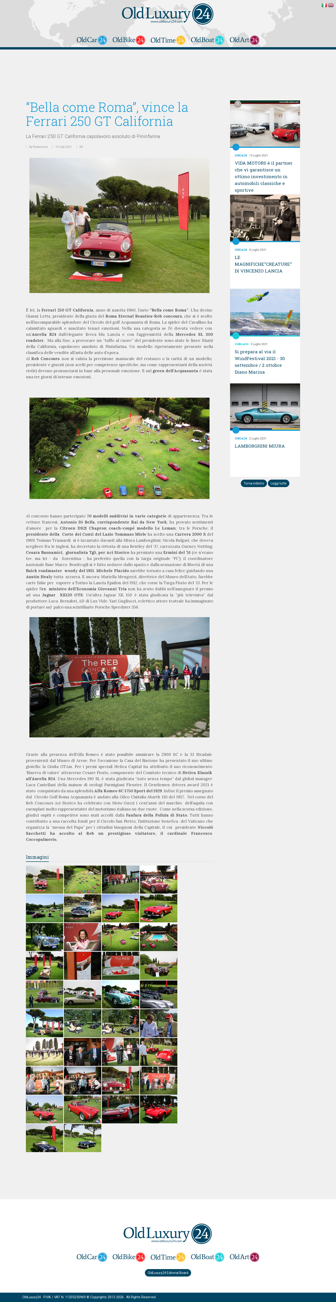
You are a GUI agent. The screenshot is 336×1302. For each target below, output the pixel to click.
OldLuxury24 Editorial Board (168, 1273)
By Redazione (38, 147)
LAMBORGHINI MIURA (261, 446)
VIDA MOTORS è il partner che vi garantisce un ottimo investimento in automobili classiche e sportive (264, 176)
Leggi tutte (279, 483)
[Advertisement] (168, 78)
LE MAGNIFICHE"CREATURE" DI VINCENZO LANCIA (264, 264)
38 (81, 147)
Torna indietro (254, 483)
